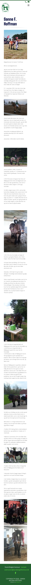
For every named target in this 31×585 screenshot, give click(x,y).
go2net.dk (18, 582)
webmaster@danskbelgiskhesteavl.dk (16, 570)
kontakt (23, 567)
